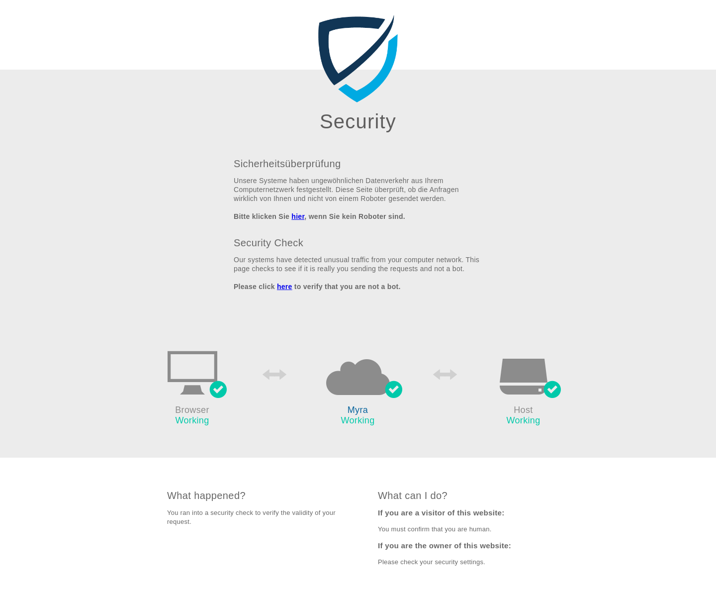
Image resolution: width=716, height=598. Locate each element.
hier (297, 216)
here (284, 287)
